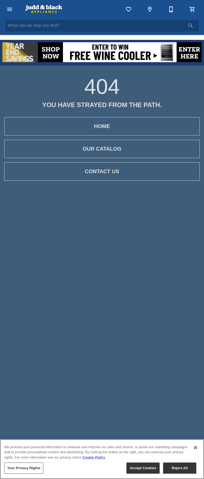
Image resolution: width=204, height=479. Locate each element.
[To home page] (44, 9)
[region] (102, 459)
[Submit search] (191, 26)
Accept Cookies (143, 468)
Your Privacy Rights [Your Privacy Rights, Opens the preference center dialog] (23, 468)
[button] (9, 9)
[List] (128, 9)
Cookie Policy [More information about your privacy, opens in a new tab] (94, 457)
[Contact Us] (171, 9)
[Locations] (149, 9)
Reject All (180, 468)
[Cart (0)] (192, 9)
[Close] (195, 447)
